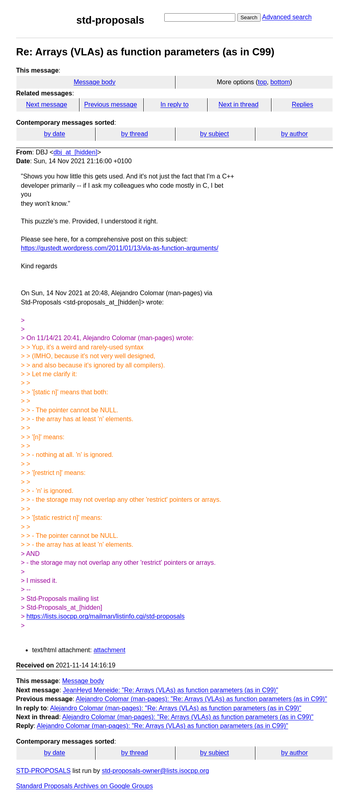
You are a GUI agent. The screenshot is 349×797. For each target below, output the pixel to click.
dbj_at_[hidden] (75, 152)
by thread (134, 133)
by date (54, 133)
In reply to (174, 104)
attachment (109, 650)
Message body (94, 82)
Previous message (110, 104)
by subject (214, 133)
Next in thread (238, 104)
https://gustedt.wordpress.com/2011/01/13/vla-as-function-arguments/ (119, 248)
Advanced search (287, 17)
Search (249, 17)
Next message (46, 104)
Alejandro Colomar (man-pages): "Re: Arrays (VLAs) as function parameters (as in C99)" (201, 699)
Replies (302, 104)
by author (294, 133)
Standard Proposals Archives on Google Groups (84, 786)
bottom (280, 82)
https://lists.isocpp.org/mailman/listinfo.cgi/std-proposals (106, 616)
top (262, 82)
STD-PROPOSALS (43, 770)
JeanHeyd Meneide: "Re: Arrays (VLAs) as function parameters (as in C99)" (170, 690)
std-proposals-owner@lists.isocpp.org (155, 770)
